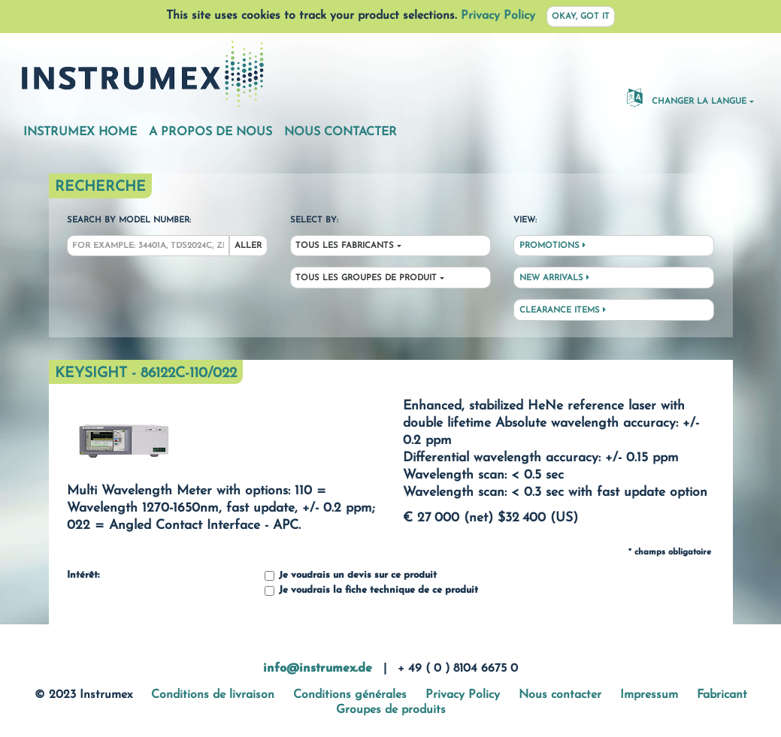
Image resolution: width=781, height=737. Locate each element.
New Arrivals (554, 277)
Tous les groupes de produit (366, 278)
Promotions (552, 245)
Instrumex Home (80, 132)
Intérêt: (83, 575)
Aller (248, 246)
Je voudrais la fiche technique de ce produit (371, 591)
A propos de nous (210, 132)
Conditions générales (350, 695)
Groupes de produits (391, 710)
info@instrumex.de (317, 669)
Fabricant (722, 695)
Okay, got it (581, 17)
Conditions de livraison (212, 695)
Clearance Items (562, 310)
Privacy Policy (498, 16)
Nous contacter (340, 132)
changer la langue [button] (686, 97)
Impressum (649, 695)
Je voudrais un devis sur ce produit (351, 576)
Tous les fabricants (344, 246)
